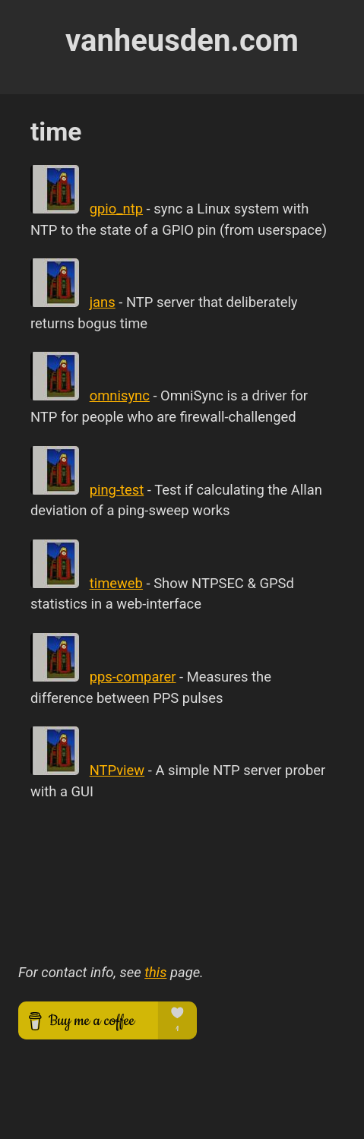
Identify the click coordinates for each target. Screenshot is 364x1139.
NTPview (117, 770)
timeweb (116, 583)
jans (103, 302)
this (155, 972)
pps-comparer (133, 677)
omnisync (120, 395)
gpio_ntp (116, 209)
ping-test (117, 490)
